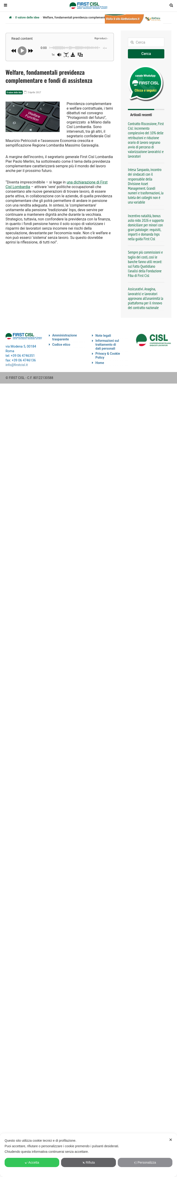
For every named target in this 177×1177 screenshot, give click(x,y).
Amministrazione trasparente (64, 337)
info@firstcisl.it (17, 365)
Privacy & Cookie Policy (107, 355)
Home (99, 363)
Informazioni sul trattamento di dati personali (107, 344)
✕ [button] (170, 1140)
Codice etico (61, 344)
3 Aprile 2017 (32, 92)
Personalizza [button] (145, 1162)
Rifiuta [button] (88, 1162)
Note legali (103, 335)
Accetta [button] (32, 1162)
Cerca (146, 53)
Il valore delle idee (27, 17)
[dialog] (88, 1155)
